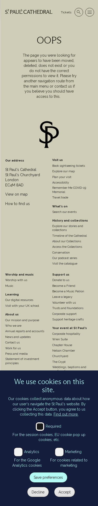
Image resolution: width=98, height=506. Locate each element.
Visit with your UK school (22, 306)
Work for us (13, 348)
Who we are (13, 325)
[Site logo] (49, 135)
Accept (65, 498)
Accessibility (60, 182)
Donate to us (60, 280)
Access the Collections (67, 247)
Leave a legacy (62, 297)
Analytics (31, 458)
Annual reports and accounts (24, 331)
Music (9, 286)
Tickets (66, 12)
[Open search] (78, 12)
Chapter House (62, 345)
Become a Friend (63, 286)
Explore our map (63, 171)
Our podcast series (64, 258)
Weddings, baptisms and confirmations (69, 369)
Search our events (64, 212)
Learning (12, 294)
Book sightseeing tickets (68, 166)
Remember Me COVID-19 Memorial (69, 189)
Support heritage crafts (68, 319)
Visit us (57, 160)
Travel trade (60, 197)
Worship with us (16, 280)
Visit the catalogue (64, 263)
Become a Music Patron (68, 291)
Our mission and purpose (22, 320)
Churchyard (60, 356)
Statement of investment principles (22, 361)
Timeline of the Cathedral (69, 236)
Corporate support (64, 314)
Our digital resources (19, 300)
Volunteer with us (64, 302)
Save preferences (48, 483)
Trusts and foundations (67, 308)
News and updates (18, 337)
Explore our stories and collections (67, 228)
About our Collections (66, 241)
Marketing (73, 458)
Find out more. (66, 420)
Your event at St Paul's (69, 328)
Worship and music (19, 274)
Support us (60, 274)
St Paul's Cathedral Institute (24, 372)
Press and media (16, 354)
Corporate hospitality (66, 334)
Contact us (12, 342)
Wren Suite (60, 339)
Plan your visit (61, 177)
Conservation (61, 252)
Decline (38, 498)
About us (12, 314)
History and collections (70, 220)
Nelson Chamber (63, 350)
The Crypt (59, 362)
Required (53, 432)
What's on (59, 206)
